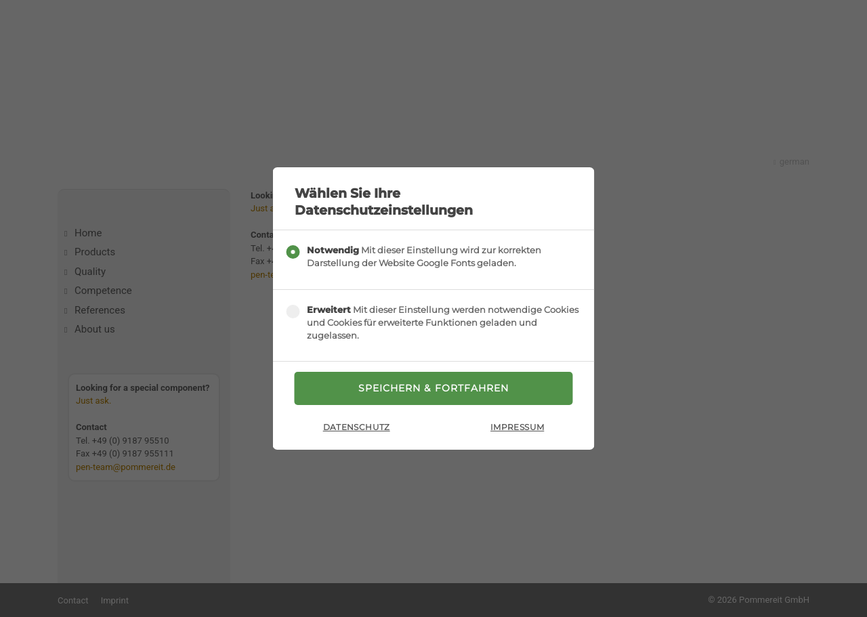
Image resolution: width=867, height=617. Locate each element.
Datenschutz (356, 427)
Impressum (517, 427)
